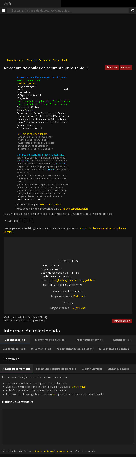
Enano (37, 113)
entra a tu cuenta (41, 451)
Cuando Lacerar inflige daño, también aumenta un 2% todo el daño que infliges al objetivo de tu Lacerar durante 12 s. (42, 193)
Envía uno (78, 296)
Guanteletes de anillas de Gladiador (36, 142)
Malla (56, 60)
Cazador (29, 110)
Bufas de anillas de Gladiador (33, 145)
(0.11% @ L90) (63, 101)
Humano (28, 113)
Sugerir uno (78, 308)
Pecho (65, 60)
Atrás (7, 3)
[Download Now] (122, 320)
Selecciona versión (50, 204)
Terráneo (21, 125)
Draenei (21, 116)
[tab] (15, 339)
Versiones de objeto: (28, 204)
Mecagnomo (37, 122)
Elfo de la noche (49, 113)
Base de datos (15, 60)
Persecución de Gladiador (30, 133)
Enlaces (113, 67)
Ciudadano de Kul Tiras (47, 119)
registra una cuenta (60, 451)
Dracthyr (49, 122)
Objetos (31, 60)
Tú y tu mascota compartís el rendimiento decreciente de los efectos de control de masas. (42, 178)
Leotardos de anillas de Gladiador (35, 148)
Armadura (44, 60)
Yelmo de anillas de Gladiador (33, 139)
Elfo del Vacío (53, 116)
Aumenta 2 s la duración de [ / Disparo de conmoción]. (41, 159)
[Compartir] (132, 10)
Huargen (30, 116)
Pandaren (40, 116)
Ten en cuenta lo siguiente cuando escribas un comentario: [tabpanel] (68, 414)
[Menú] (3, 10)
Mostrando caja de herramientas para (38, 208)
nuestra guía (78, 386)
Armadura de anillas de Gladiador (35, 136)
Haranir (31, 125)
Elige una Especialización (74, 208)
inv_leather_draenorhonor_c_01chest (72, 280)
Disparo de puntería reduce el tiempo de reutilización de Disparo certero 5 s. (43, 186)
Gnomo (61, 113)
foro (55, 394)
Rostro (58, 122)
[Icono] (9, 80)
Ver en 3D (126, 67)
